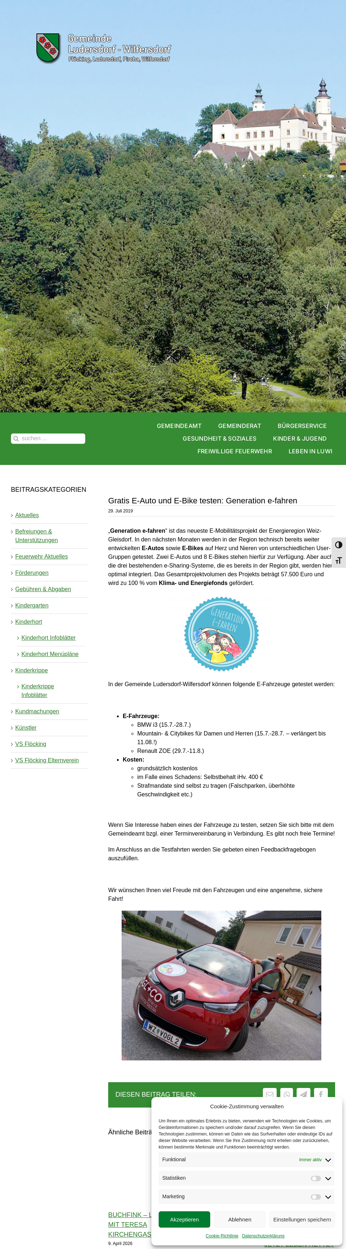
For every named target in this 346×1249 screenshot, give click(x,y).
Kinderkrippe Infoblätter (37, 690)
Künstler (26, 728)
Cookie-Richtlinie (222, 1235)
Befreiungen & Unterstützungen (36, 535)
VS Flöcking (30, 744)
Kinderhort (28, 622)
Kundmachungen (37, 711)
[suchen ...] (48, 438)
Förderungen (32, 573)
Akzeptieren (184, 1219)
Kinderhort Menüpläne (49, 654)
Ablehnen (239, 1219)
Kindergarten (32, 605)
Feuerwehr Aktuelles (41, 556)
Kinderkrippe (31, 670)
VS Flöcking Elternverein (47, 760)
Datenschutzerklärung (263, 1235)
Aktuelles (27, 515)
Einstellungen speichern (302, 1219)
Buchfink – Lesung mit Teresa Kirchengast (142, 1224)
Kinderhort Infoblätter (48, 638)
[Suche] (16, 438)
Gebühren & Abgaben (43, 589)
